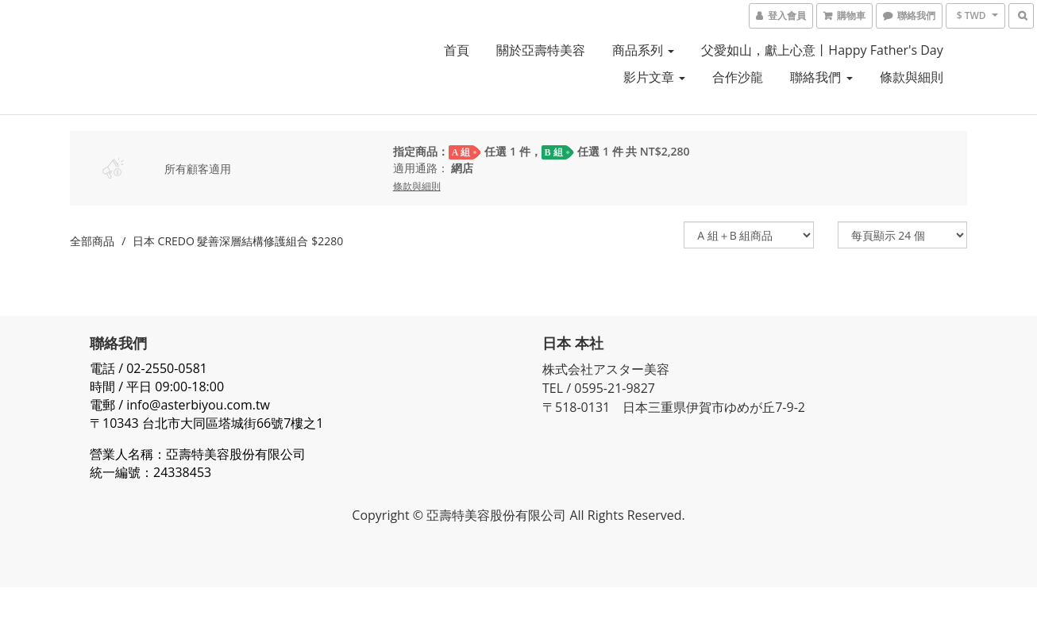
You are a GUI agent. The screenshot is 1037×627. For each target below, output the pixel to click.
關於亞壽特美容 (540, 50)
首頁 (456, 50)
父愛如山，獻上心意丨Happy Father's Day (822, 50)
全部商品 (92, 240)
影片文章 (654, 77)
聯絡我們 (821, 77)
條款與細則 (911, 77)
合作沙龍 (737, 77)
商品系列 (643, 50)
